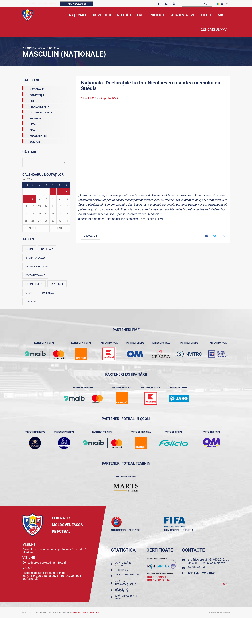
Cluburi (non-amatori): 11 (122, 590)
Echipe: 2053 (122, 570)
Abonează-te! (77, 3)
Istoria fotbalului (35, 258)
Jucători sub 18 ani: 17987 (126, 597)
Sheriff (29, 293)
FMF (29, 100)
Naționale (55, 48)
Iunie (60, 228)
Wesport (32, 141)
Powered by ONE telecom (219, 613)
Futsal (29, 249)
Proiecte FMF (35, 106)
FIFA (29, 129)
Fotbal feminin (34, 284)
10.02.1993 (134, 530)
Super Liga (48, 293)
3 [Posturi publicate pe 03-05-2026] (66, 191)
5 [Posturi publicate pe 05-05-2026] (32, 199)
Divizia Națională (35, 275)
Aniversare (57, 284)
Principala (28, 48)
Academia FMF (35, 135)
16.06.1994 (187, 530)
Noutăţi (41, 48)
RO (220, 4)
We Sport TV (32, 301)
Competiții (34, 94)
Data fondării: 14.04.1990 (123, 564)
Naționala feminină (36, 266)
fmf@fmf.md (196, 567)
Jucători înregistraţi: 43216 (126, 583)
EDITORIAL (32, 117)
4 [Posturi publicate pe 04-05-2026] (26, 199)
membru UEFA (118, 530)
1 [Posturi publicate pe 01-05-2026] (53, 191)
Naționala (47, 249)
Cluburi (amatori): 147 (127, 575)
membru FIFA (171, 530)
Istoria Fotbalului (38, 112)
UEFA (29, 123)
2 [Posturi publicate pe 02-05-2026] (59, 191)
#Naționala (90, 236)
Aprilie (32, 228)
